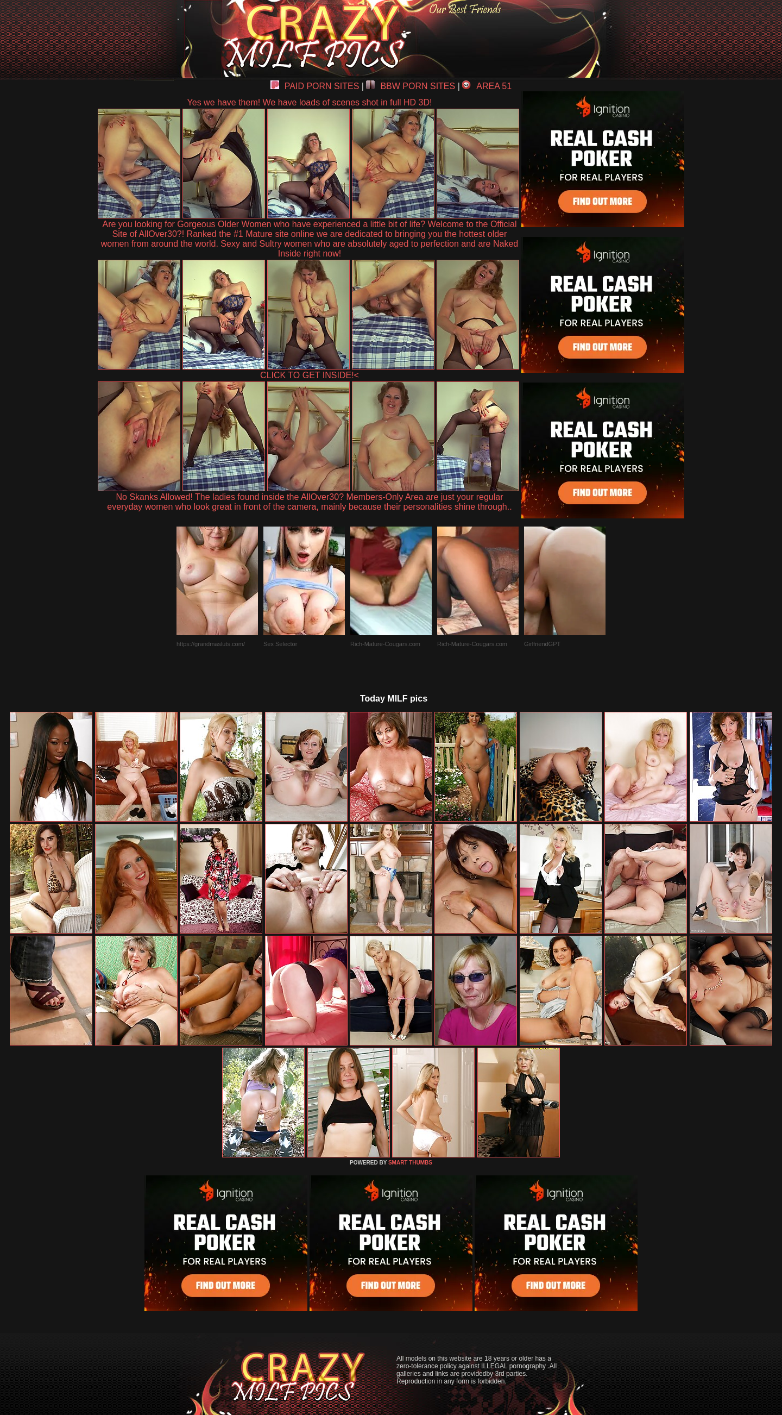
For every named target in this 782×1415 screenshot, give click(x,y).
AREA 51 (487, 86)
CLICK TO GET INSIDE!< (309, 375)
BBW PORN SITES (410, 86)
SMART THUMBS (410, 1163)
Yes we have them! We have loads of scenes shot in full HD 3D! (309, 102)
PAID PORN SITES (315, 86)
